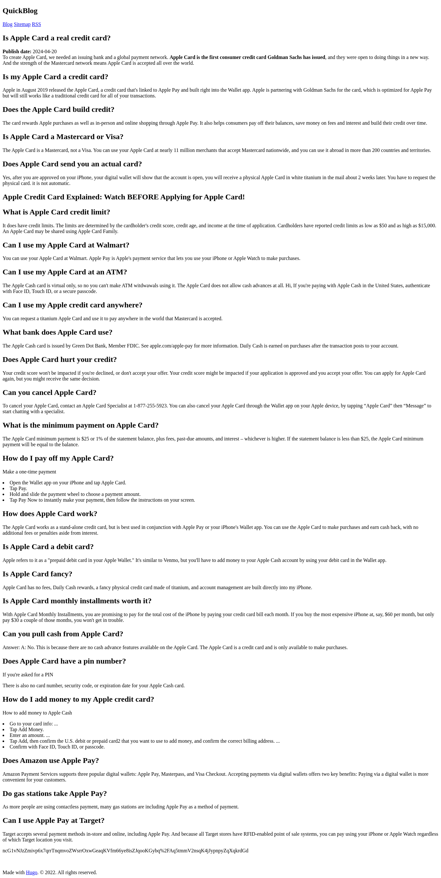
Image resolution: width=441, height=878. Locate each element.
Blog (7, 24)
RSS (36, 24)
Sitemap (22, 24)
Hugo (31, 872)
